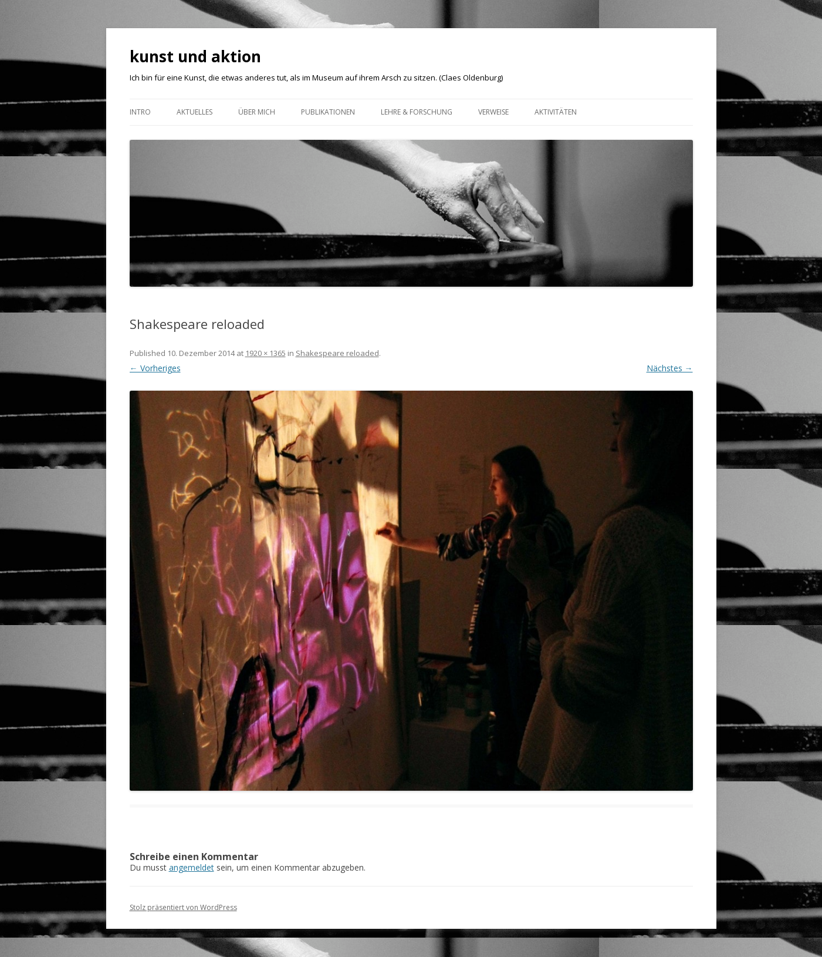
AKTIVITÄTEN (556, 112)
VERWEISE (493, 112)
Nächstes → (670, 368)
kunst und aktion (195, 56)
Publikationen (328, 112)
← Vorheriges (155, 368)
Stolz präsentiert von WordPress (183, 907)
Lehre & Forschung (416, 112)
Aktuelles (194, 112)
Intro (140, 112)
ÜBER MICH (256, 112)
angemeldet (191, 867)
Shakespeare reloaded (337, 353)
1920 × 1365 (265, 353)
